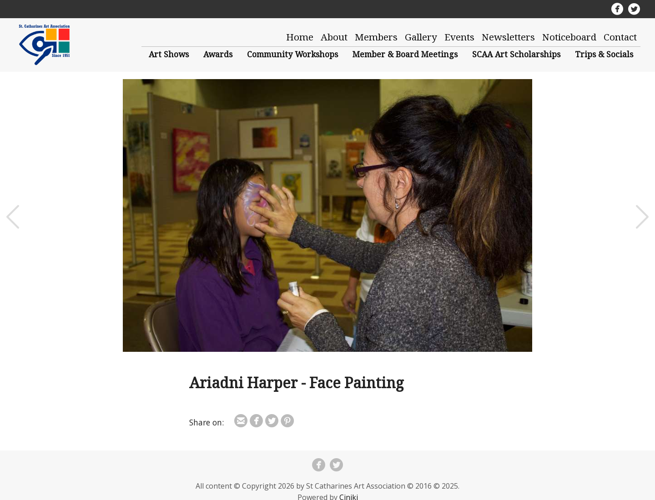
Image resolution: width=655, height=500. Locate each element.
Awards (217, 54)
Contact (620, 36)
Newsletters (508, 36)
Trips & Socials (604, 54)
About (334, 36)
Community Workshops (292, 54)
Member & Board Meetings (405, 54)
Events (459, 36)
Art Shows (169, 54)
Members (376, 36)
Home (299, 36)
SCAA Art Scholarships (516, 54)
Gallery (421, 36)
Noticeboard (569, 36)
